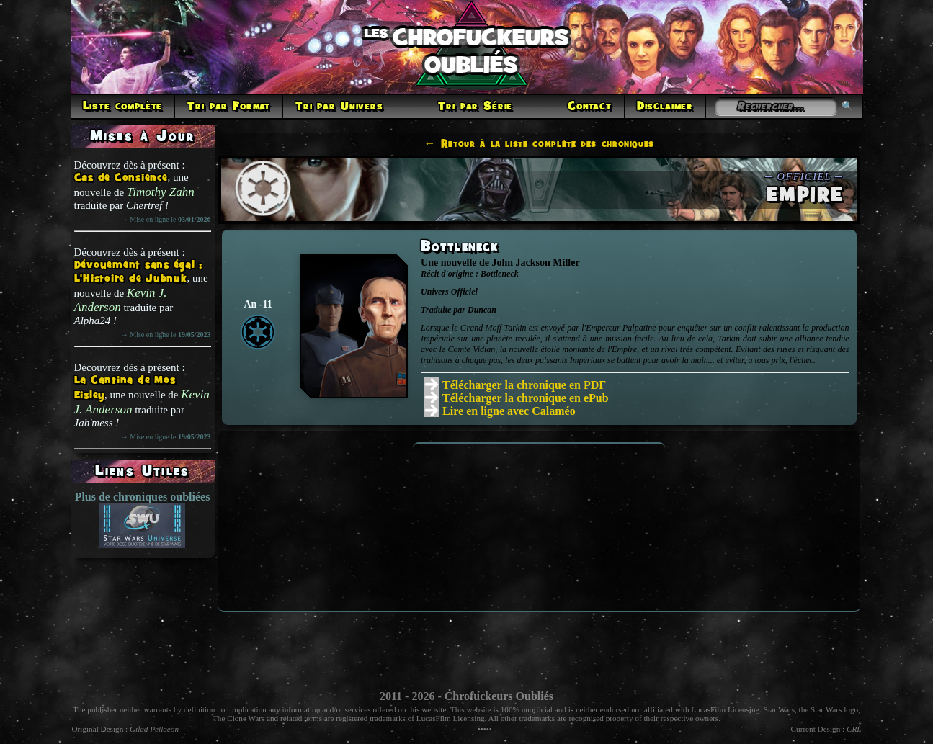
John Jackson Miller (535, 262)
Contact (590, 107)
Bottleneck (460, 247)
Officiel (464, 292)
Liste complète (123, 107)
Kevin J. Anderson (120, 300)
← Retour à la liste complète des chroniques (539, 144)
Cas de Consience (121, 178)
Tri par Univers (339, 107)
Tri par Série (475, 107)
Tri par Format (228, 107)
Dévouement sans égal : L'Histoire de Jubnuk (138, 272)
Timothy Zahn (161, 192)
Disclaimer (665, 107)
